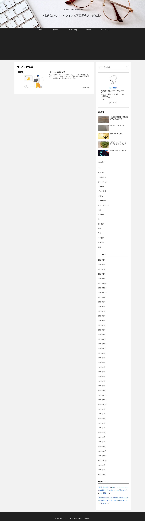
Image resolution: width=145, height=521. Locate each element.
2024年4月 (102, 377)
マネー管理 (102, 200)
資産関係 (101, 242)
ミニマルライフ (103, 205)
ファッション (102, 182)
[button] (126, 67)
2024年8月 (102, 358)
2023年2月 (102, 442)
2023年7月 (102, 418)
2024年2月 (102, 386)
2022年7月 (102, 474)
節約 (99, 228)
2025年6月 (102, 311)
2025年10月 (102, 293)
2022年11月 (102, 456)
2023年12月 (102, 395)
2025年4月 (102, 321)
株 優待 (101, 224)
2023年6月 (102, 423)
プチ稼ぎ (101, 186)
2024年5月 (102, 372)
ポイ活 (100, 196)
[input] (113, 67)
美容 (99, 233)
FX (99, 168)
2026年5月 (102, 260)
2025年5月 (102, 316)
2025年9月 (102, 297)
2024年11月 (102, 344)
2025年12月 (102, 283)
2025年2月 (102, 330)
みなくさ (103, 503)
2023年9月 (102, 409)
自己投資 (101, 238)
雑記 (99, 247)
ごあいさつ (102, 177)
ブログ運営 (102, 191)
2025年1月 (102, 334)
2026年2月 (102, 274)
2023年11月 (102, 400)
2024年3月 (102, 381)
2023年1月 (102, 446)
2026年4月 (102, 265)
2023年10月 (102, 404)
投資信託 (101, 214)
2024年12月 (102, 339)
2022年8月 (102, 470)
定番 (99, 210)
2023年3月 (102, 437)
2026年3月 (102, 269)
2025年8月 (102, 302)
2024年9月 (102, 353)
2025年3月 (102, 325)
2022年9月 (102, 465)
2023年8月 (102, 414)
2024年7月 (102, 362)
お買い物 (101, 172)
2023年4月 (102, 432)
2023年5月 (102, 428)
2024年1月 (102, 390)
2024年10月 (102, 348)
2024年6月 (102, 367)
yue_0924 (113, 88)
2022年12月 (102, 451)
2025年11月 (102, 288)
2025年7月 (102, 307)
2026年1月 (102, 279)
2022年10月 (102, 460)
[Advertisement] (72, 47)
